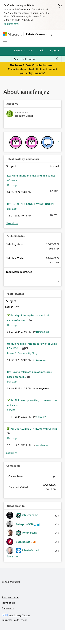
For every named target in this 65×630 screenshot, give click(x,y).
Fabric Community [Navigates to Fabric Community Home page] (39, 34)
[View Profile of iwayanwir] (41, 360)
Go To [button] (53, 50)
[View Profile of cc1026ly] (41, 416)
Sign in (30, 50)
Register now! (11, 23)
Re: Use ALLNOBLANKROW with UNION (30, 204)
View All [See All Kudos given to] (12, 556)
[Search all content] (36, 59)
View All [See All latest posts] (12, 223)
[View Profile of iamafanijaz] (42, 331)
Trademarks (8, 608)
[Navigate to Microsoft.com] (12, 34)
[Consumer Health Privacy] (32, 620)
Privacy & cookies (10, 597)
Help (42, 50)
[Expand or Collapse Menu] (5, 43)
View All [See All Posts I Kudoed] (12, 453)
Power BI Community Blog (22, 353)
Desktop (12, 185)
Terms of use (8, 602)
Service (11, 409)
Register (18, 50)
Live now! (39, 73)
